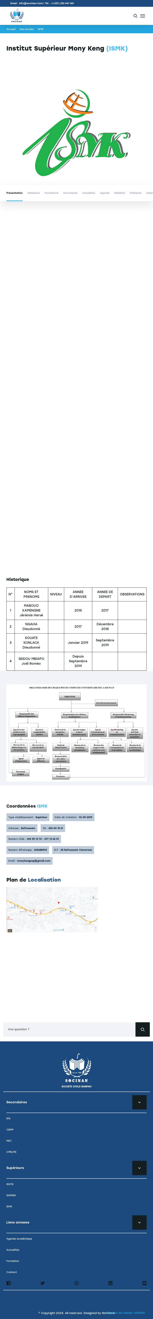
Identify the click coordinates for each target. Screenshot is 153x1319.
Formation (12, 1261)
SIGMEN (11, 1195)
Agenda (105, 193)
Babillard (119, 193)
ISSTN (9, 1184)
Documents (70, 193)
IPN (8, 1118)
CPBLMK (11, 1152)
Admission (33, 193)
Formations (52, 193)
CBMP (10, 1129)
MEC (9, 1140)
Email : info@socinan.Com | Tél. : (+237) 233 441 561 (42, 3)
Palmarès (135, 193)
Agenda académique (19, 1238)
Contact (11, 1272)
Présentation (14, 193)
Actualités (88, 193)
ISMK (9, 1206)
